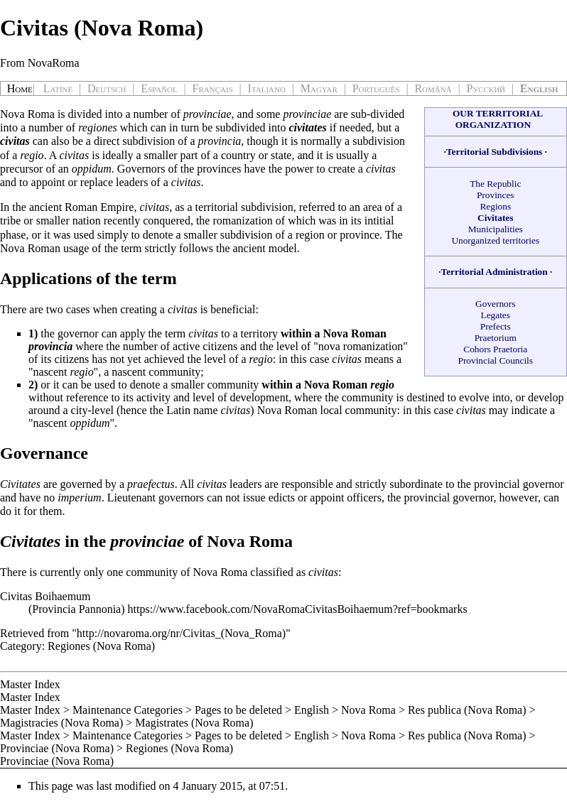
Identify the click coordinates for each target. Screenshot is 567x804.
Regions (495, 206)
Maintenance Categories (127, 710)
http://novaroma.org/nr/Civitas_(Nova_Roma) (181, 633)
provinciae (207, 114)
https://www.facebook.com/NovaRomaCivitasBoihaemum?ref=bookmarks (298, 609)
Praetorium (496, 337)
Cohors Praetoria (495, 349)
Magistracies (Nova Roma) (61, 723)
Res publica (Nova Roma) (467, 710)
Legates (495, 315)
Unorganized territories (495, 240)
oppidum (92, 169)
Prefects (495, 326)
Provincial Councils (495, 360)
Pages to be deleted (238, 710)
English (311, 710)
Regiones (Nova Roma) (101, 646)
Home (20, 88)
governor (543, 484)
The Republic (495, 183)
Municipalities (495, 229)
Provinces (495, 195)
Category (21, 646)
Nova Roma (27, 114)
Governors (495, 303)
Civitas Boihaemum (45, 596)
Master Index (30, 684)
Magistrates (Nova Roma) (194, 723)
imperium (79, 497)
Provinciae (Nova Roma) (57, 748)
